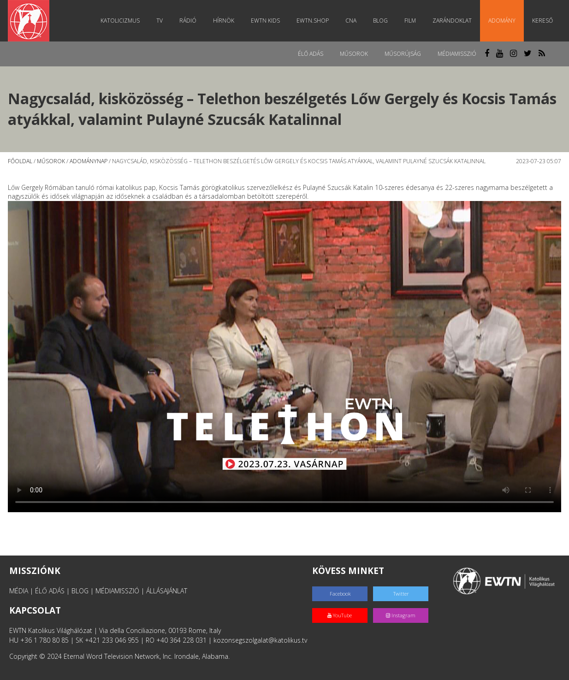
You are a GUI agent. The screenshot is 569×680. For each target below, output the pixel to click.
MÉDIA (18, 590)
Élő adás (310, 54)
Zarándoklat (452, 20)
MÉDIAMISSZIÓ (117, 590)
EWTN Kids (265, 20)
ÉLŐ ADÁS (50, 590)
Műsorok (354, 54)
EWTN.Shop (312, 20)
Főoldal (20, 161)
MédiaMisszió (457, 54)
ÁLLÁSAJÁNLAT (166, 590)
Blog (380, 20)
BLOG (80, 590)
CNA (350, 20)
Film (410, 20)
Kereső (542, 20)
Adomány (502, 20)
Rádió (187, 20)
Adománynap (88, 161)
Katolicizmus (120, 20)
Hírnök (223, 20)
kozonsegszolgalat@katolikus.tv (260, 640)
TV (159, 20)
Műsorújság (403, 54)
